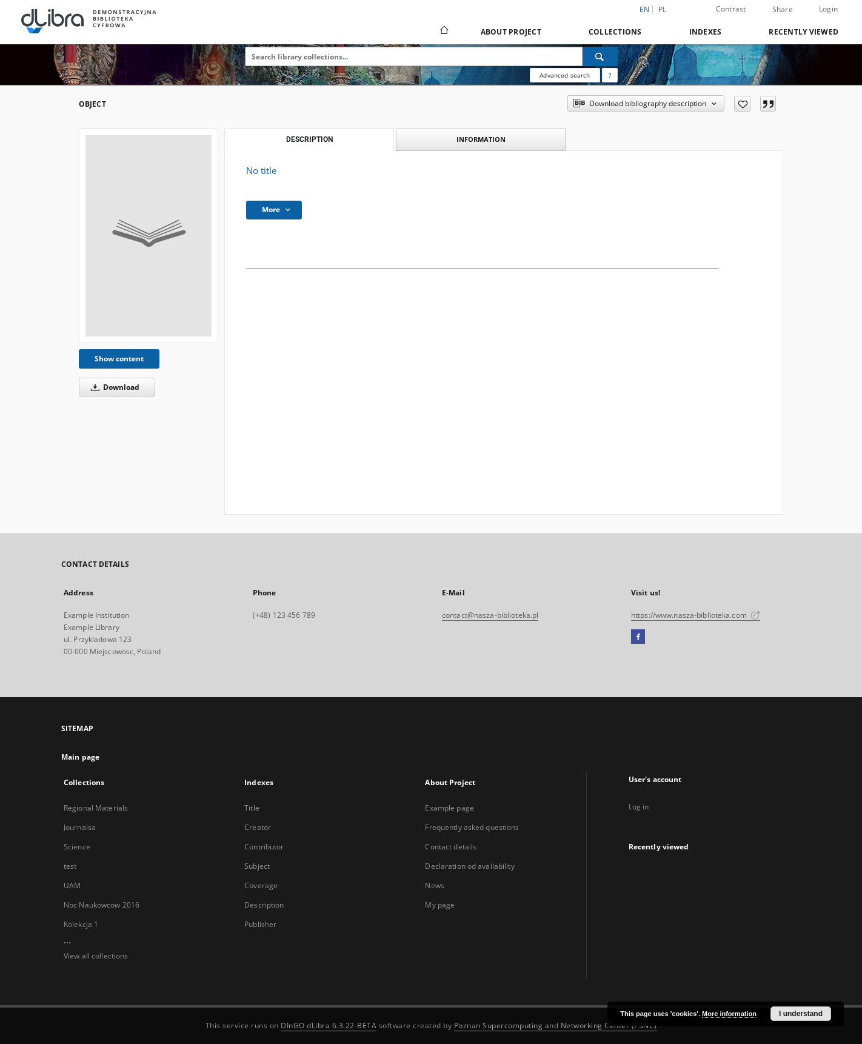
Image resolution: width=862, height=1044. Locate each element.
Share (782, 10)
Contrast (731, 9)
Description (264, 905)
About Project (511, 32)
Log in (639, 806)
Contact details (450, 847)
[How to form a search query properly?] (610, 75)
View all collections (96, 956)
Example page (449, 808)
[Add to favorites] (742, 104)
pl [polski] (662, 9)
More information (729, 1013)
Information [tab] (481, 139)
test (70, 866)
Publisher (260, 924)
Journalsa (80, 827)
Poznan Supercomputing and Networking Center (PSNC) (555, 1025)
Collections (615, 32)
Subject (257, 866)
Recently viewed (803, 32)
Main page (80, 757)
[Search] (600, 56)
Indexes (705, 32)
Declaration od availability (469, 866)
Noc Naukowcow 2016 (101, 905)
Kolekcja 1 (81, 924)
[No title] (148, 235)
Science (77, 847)
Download (113, 387)
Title (251, 808)
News (434, 885)
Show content (119, 358)
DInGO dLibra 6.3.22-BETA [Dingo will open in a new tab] (328, 1025)
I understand (801, 1013)
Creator (257, 827)
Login (828, 9)
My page (440, 905)
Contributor (264, 847)
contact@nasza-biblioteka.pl (490, 615)
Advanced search (565, 75)
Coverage (261, 885)
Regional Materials (96, 808)
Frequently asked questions (472, 827)
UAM (72, 885)
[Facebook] (638, 637)
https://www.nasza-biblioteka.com (695, 615)
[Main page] (443, 31)
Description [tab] (309, 139)
